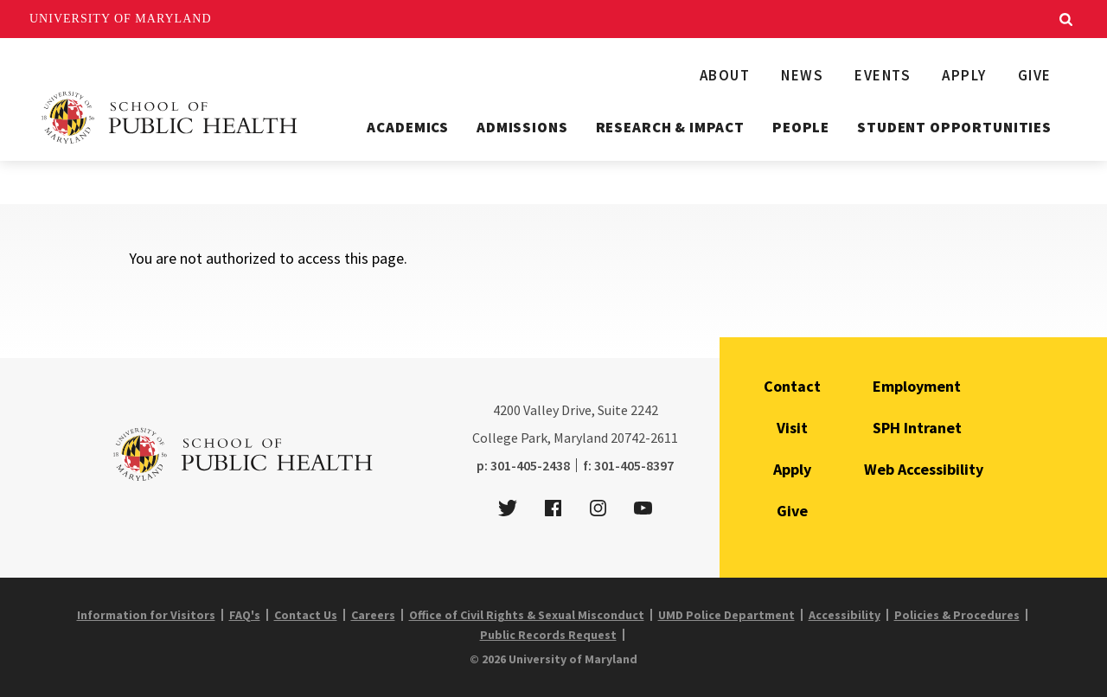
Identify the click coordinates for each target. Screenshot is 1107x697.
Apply (964, 75)
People (800, 127)
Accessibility (844, 615)
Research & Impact (670, 127)
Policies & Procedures (957, 615)
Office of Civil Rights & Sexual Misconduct (526, 615)
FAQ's (244, 615)
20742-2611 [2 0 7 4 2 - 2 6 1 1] (644, 437)
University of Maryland (120, 18)
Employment (917, 386)
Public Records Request (548, 635)
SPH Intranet (917, 428)
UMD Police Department (726, 615)
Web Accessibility (923, 469)
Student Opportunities (954, 127)
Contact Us (305, 615)
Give (1035, 75)
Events (882, 75)
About (725, 75)
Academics (408, 127)
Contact (792, 386)
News (802, 75)
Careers (373, 615)
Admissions (522, 127)
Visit (792, 428)
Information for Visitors (146, 615)
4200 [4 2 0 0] (507, 410)
